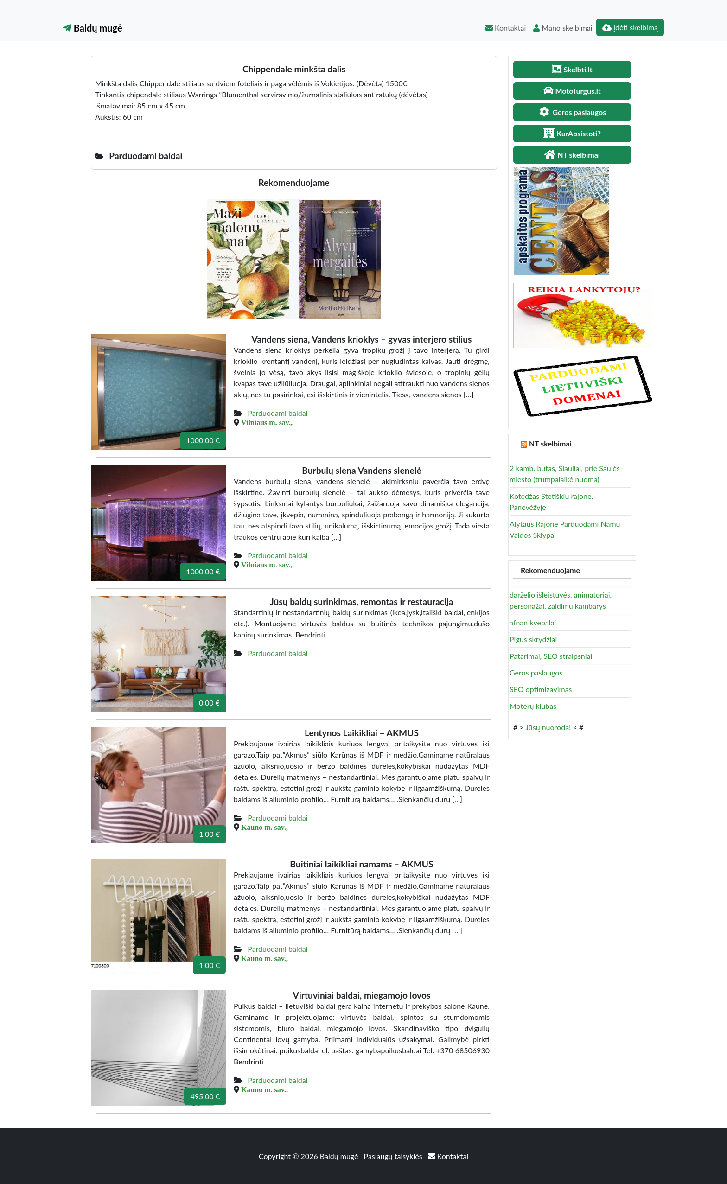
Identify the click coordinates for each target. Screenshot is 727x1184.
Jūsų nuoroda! (548, 727)
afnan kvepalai (533, 622)
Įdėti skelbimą (630, 27)
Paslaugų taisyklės (394, 1156)
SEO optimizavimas (541, 689)
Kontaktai (505, 27)
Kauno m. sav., (264, 827)
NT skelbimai (550, 443)
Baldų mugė (92, 27)
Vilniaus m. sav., (267, 422)
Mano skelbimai (562, 27)
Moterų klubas (533, 705)
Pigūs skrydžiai (533, 639)
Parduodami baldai (277, 412)
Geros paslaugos (536, 672)
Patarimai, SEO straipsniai (551, 655)
